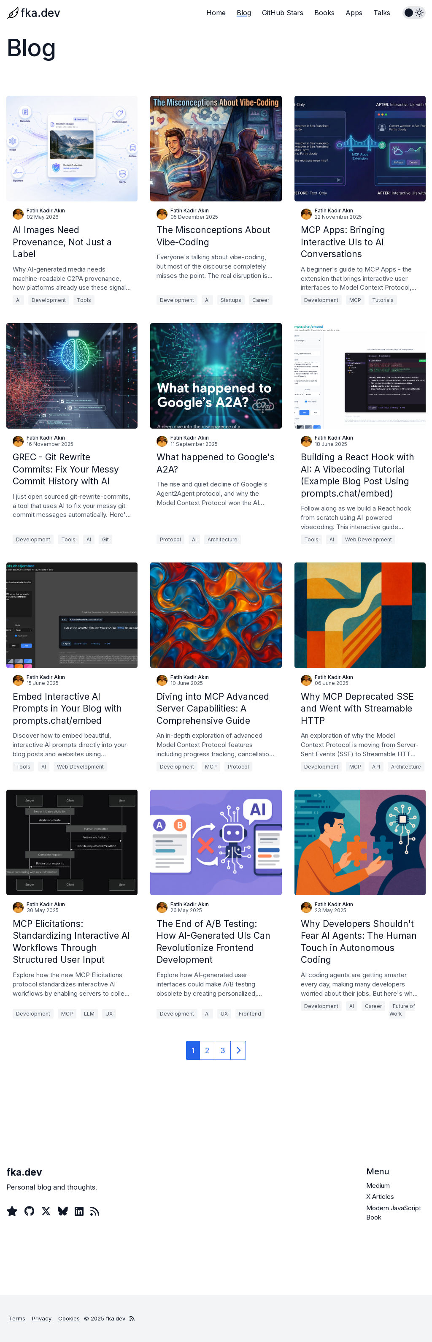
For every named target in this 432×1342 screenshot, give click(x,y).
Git (105, 539)
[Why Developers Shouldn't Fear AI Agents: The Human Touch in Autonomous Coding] (360, 842)
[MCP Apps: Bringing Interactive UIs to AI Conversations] (360, 148)
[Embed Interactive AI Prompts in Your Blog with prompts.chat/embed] (72, 615)
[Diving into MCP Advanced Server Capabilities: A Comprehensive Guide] (215, 615)
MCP (355, 300)
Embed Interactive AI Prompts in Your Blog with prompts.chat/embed (67, 708)
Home (216, 12)
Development (49, 300)
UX (109, 1014)
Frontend (250, 1014)
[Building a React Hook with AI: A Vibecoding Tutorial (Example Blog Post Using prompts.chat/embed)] (360, 376)
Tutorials (383, 300)
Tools (84, 300)
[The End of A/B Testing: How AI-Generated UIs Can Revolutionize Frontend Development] (215, 842)
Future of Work (402, 1010)
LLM (89, 1014)
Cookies (69, 1318)
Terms (17, 1318)
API (376, 766)
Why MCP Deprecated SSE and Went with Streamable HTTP (357, 708)
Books (324, 12)
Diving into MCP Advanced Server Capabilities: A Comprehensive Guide (213, 708)
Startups (231, 300)
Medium (378, 1186)
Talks (381, 12)
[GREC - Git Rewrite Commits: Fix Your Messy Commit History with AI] (72, 376)
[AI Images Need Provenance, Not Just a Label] (72, 148)
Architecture (223, 539)
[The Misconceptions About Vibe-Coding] (215, 148)
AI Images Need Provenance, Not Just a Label (62, 242)
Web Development (368, 539)
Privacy (41, 1318)
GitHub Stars (282, 12)
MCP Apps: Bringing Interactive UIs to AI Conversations (343, 242)
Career (260, 300)
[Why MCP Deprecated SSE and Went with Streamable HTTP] (360, 615)
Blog (244, 12)
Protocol (170, 539)
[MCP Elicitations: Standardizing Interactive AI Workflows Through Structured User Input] (72, 842)
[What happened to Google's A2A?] (215, 376)
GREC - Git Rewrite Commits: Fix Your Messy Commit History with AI (66, 469)
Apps (354, 12)
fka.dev (40, 12)
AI (18, 300)
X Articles (380, 1197)
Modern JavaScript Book (393, 1213)
